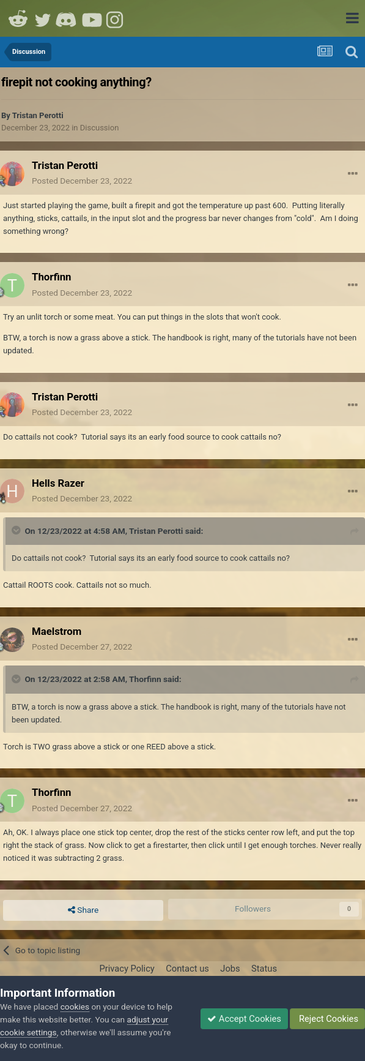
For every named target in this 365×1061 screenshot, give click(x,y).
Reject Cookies (327, 1018)
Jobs (230, 968)
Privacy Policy (126, 968)
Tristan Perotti (38, 115)
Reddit (18, 18)
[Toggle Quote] (17, 530)
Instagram (116, 18)
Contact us (187, 968)
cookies (75, 1006)
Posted (82, 181)
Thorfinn (145, 679)
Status (264, 968)
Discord (67, 18)
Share (83, 910)
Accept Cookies (244, 1018)
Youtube (91, 18)
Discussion (99, 127)
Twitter (43, 18)
